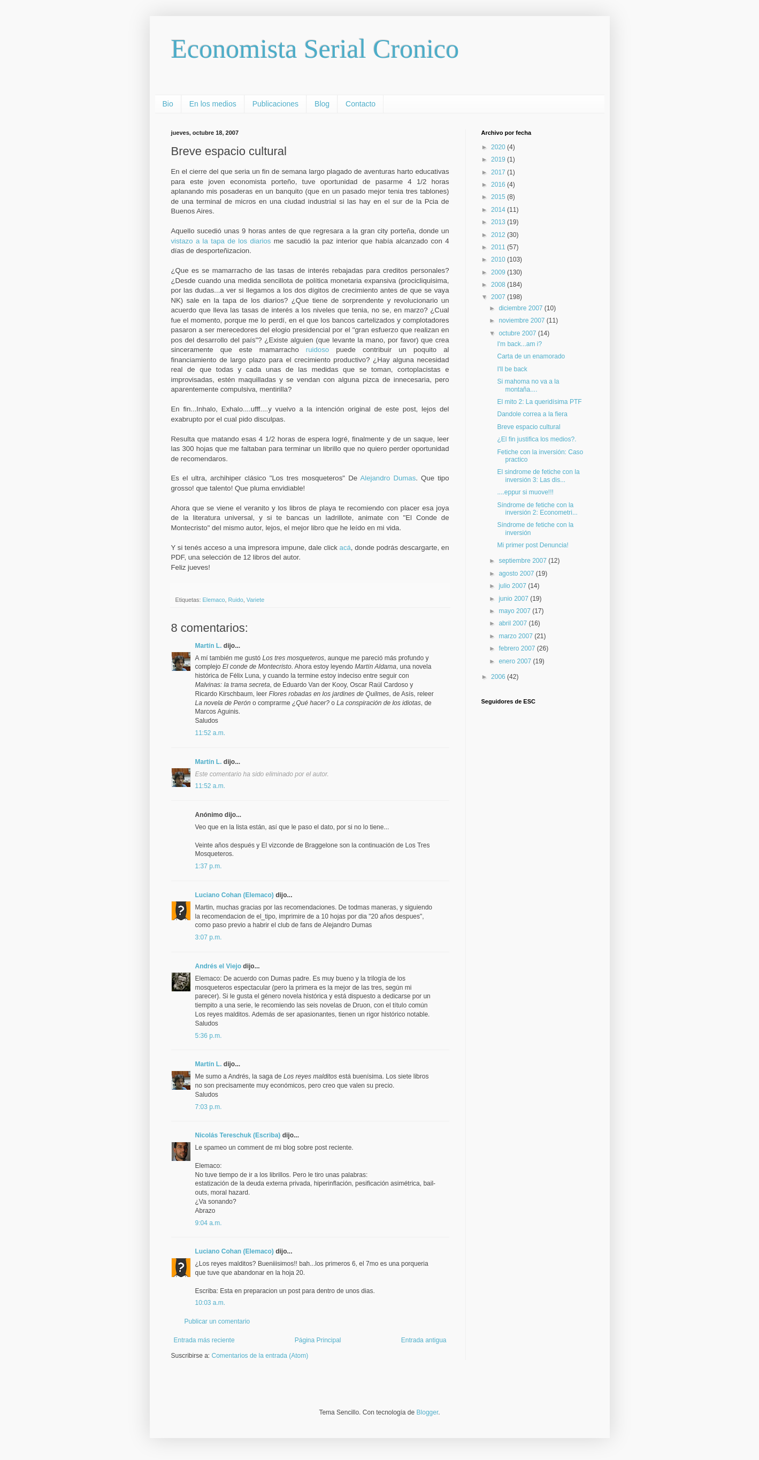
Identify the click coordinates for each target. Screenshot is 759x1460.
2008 (499, 284)
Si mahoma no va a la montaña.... (528, 385)
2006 (499, 677)
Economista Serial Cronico (315, 49)
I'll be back (512, 369)
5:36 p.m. (208, 1035)
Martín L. (208, 645)
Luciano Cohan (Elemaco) (234, 895)
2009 (499, 272)
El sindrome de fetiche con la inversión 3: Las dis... (538, 475)
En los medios (212, 104)
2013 (499, 222)
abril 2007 (513, 623)
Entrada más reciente (204, 1340)
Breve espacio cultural (528, 427)
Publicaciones (275, 104)
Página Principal (318, 1340)
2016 (499, 184)
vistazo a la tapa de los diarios (222, 241)
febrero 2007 (517, 648)
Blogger (428, 1412)
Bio (168, 104)
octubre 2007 (518, 333)
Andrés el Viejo (218, 966)
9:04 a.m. (208, 1223)
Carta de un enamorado (531, 356)
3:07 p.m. (208, 937)
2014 (499, 209)
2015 (499, 197)
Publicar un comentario (217, 1321)
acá (345, 548)
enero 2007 (516, 661)
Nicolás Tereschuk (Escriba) (238, 1135)
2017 (499, 172)
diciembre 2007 (521, 308)
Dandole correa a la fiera (532, 414)
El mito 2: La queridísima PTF (539, 402)
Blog (322, 104)
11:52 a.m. (210, 733)
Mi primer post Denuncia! (532, 545)
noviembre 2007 (522, 320)
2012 (499, 235)
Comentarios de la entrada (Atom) (260, 1355)
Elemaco (214, 600)
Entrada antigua (424, 1340)
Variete (255, 600)
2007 (499, 297)
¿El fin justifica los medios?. (536, 439)
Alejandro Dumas (388, 478)
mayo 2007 (515, 611)
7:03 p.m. (208, 1107)
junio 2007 (514, 598)
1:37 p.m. (208, 866)
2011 (499, 247)
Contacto (360, 104)
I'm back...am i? (519, 344)
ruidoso (317, 350)
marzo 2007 (516, 636)
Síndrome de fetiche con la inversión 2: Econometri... (537, 508)
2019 (499, 159)
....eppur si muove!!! (525, 492)
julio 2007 (513, 586)
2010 (499, 259)
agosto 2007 (517, 573)
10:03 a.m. (210, 1302)
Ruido (235, 600)
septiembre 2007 (523, 560)
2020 (499, 147)
